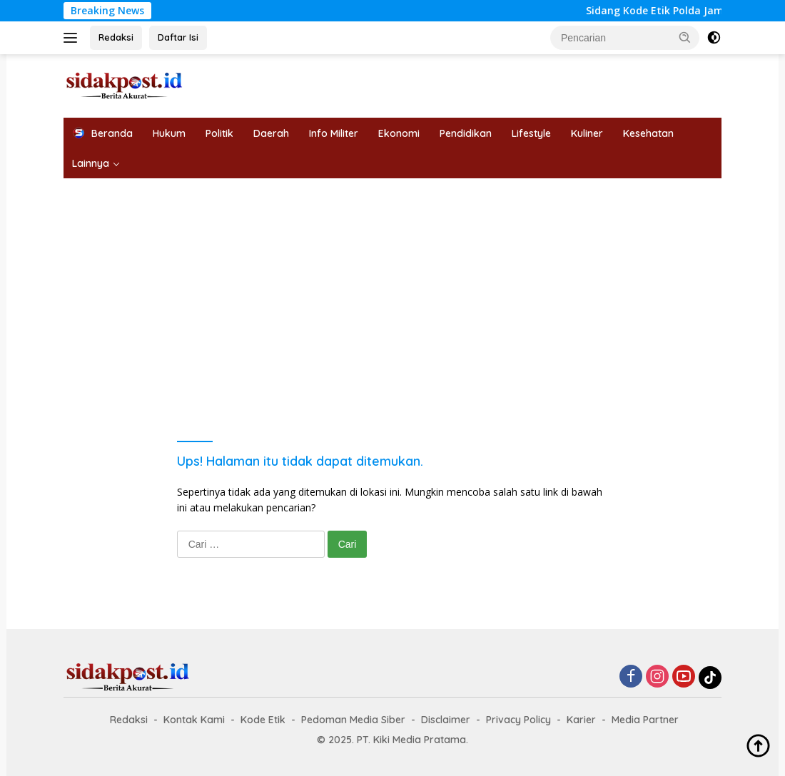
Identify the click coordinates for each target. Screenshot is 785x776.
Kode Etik (262, 719)
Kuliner (587, 133)
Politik (219, 133)
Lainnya (90, 163)
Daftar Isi (178, 37)
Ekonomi (399, 133)
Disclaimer (445, 719)
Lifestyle (531, 133)
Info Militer (333, 133)
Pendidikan (466, 133)
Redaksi (115, 37)
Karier (581, 719)
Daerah (271, 133)
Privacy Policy (518, 719)
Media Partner (645, 719)
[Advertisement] (392, 285)
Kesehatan (648, 133)
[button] (685, 37)
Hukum (169, 133)
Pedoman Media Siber (353, 719)
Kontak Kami (194, 719)
